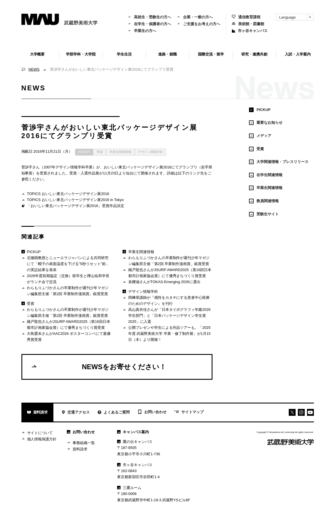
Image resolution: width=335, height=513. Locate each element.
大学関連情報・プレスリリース (278, 162)
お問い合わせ (152, 412)
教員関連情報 (264, 201)
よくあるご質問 (114, 413)
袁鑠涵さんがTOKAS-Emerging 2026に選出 (161, 282)
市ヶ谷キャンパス (250, 31)
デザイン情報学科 (150, 152)
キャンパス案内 (133, 432)
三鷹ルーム (129, 488)
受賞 (100, 152)
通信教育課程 (246, 17)
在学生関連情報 (265, 175)
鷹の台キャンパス (135, 442)
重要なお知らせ (265, 122)
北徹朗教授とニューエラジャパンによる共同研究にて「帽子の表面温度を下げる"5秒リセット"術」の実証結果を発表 (65, 263)
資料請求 (37, 413)
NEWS (34, 69)
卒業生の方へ (142, 31)
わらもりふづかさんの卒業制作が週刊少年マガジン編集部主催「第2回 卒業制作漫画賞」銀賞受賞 (65, 290)
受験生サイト (264, 214)
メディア (260, 136)
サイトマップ (189, 412)
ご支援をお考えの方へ (198, 24)
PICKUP (84, 152)
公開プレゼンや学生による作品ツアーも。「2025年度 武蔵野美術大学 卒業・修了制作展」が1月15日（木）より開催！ (166, 333)
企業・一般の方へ (195, 17)
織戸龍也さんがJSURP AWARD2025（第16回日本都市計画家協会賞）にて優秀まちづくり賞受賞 (65, 324)
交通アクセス (75, 413)
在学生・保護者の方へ (149, 24)
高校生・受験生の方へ (149, 17)
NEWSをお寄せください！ (98, 367)
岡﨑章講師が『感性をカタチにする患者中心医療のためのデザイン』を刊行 (166, 300)
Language (296, 17)
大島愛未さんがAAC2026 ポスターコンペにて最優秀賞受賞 (66, 336)
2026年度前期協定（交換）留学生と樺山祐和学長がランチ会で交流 (65, 278)
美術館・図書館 (248, 24)
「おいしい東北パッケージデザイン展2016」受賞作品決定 (72, 206)
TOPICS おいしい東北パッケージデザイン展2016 (65, 194)
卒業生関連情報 (120, 152)
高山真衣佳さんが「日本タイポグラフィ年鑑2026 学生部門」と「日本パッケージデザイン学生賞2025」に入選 (166, 315)
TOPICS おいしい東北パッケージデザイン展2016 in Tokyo (72, 200)
